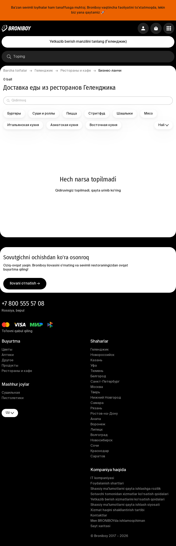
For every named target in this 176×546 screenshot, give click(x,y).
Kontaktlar (98, 516)
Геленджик (44, 70)
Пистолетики (13, 399)
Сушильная (11, 393)
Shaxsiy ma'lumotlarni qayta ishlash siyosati (125, 505)
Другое (7, 361)
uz (10, 413)
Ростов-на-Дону (104, 414)
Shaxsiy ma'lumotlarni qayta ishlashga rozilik (125, 489)
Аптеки (8, 356)
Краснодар (99, 452)
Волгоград (99, 436)
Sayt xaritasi (100, 527)
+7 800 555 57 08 (23, 304)
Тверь (95, 393)
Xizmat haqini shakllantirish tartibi (117, 511)
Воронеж (97, 425)
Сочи (94, 446)
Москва (96, 388)
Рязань (96, 409)
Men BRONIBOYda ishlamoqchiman (117, 521)
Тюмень (96, 372)
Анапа (95, 420)
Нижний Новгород (105, 398)
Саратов (97, 457)
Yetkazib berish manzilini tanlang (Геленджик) (88, 42)
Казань (96, 361)
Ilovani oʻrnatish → (25, 284)
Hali (163, 125)
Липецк (96, 430)
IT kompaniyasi (102, 479)
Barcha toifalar (15, 70)
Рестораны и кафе (76, 70)
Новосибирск (101, 441)
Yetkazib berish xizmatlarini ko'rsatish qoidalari (127, 500)
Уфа (93, 366)
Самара (97, 404)
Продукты (10, 366)
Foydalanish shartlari (107, 484)
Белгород (98, 377)
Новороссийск (102, 356)
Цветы (7, 350)
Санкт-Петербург (105, 382)
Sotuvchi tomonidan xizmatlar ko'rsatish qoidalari (129, 495)
